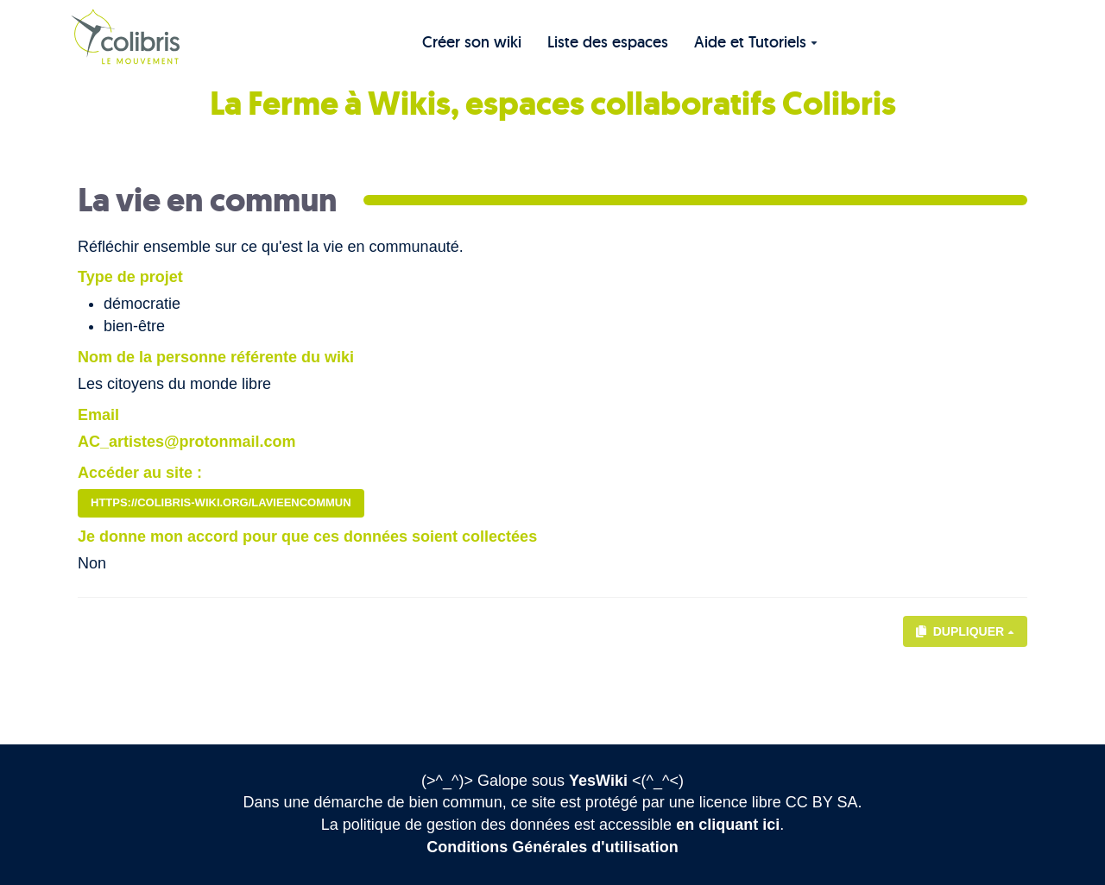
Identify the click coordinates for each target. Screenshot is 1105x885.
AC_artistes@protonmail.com (187, 441)
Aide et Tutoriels (756, 42)
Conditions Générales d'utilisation (552, 847)
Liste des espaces (607, 42)
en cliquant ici (728, 824)
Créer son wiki (471, 42)
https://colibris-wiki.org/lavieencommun (221, 502)
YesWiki (598, 780)
